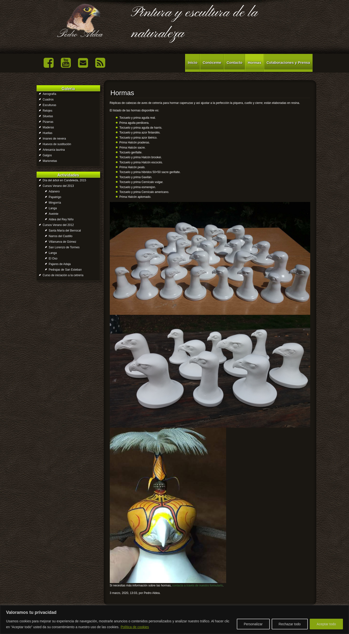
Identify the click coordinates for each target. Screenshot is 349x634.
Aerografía (49, 94)
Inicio (192, 62)
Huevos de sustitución (57, 144)
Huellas (47, 133)
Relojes (47, 110)
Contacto (234, 62)
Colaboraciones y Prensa (288, 62)
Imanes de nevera (54, 138)
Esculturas (49, 105)
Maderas (48, 127)
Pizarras (48, 122)
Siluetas (48, 116)
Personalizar (253, 624)
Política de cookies (135, 627)
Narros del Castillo (60, 236)
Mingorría (55, 202)
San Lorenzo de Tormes (64, 247)
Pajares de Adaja (60, 264)
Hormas (254, 62)
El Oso (53, 258)
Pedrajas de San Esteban (65, 269)
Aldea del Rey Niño (61, 219)
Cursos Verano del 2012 (58, 225)
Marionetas (50, 161)
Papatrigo (55, 197)
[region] (174, 619)
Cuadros (48, 99)
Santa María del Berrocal (65, 230)
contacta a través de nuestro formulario (197, 585)
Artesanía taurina (54, 149)
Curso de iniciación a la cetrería (63, 275)
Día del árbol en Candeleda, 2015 (64, 180)
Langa (53, 208)
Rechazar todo (290, 624)
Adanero (54, 191)
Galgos (47, 155)
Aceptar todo (326, 624)
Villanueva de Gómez (62, 241)
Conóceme (212, 62)
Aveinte (53, 214)
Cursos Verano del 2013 (58, 186)
